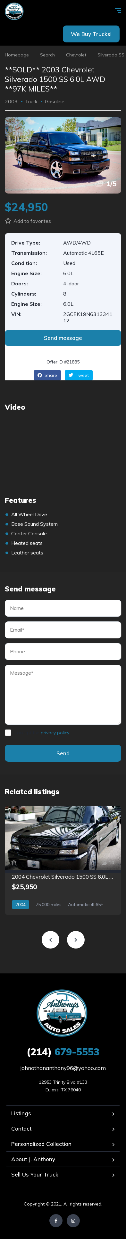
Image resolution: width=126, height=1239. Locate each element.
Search (47, 55)
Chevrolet (76, 55)
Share (47, 375)
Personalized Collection (41, 1143)
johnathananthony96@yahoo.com (63, 1068)
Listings (21, 1113)
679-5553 (63, 1052)
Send (63, 753)
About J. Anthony (33, 1159)
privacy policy (55, 733)
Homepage (17, 55)
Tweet (79, 375)
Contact (21, 1128)
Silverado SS (110, 55)
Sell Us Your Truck (34, 1174)
